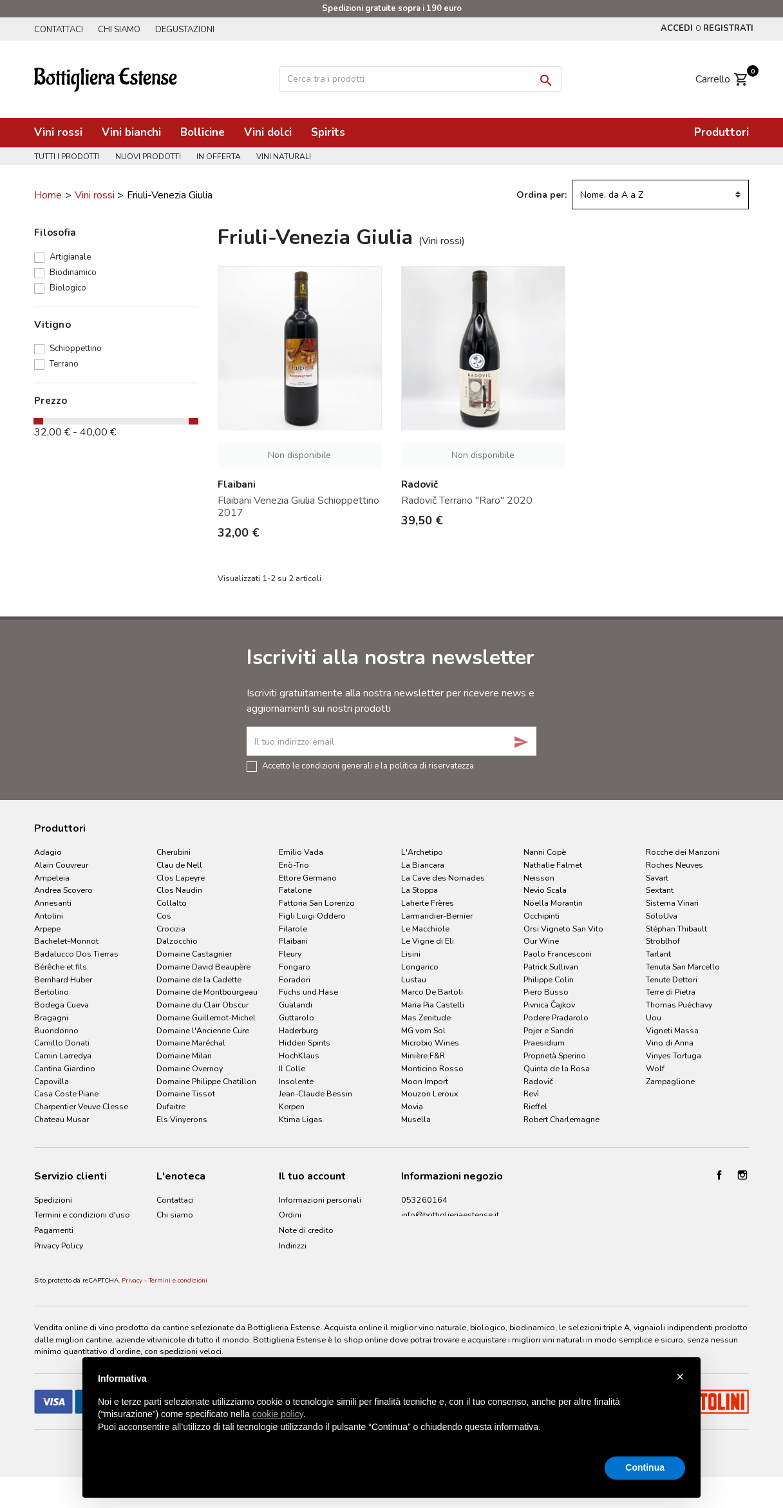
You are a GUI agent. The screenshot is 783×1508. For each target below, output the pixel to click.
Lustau (413, 979)
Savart (657, 877)
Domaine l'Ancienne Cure (202, 1030)
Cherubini (173, 851)
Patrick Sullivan (551, 966)
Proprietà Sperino (555, 1055)
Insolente (296, 1081)
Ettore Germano (308, 877)
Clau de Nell (179, 864)
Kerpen (292, 1106)
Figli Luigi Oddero (312, 915)
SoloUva (661, 915)
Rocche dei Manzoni (682, 851)
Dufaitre (170, 1106)
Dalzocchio (177, 940)
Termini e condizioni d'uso (82, 1214)
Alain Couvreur (61, 864)
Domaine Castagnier (194, 953)
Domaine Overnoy (189, 1068)
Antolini (48, 915)
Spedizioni (53, 1199)
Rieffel (535, 1106)
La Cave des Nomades (443, 877)
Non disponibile (299, 455)
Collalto (171, 902)
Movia (412, 1106)
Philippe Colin (549, 979)
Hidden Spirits (304, 1042)
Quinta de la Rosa (557, 1068)
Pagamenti (53, 1230)
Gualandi (295, 1004)
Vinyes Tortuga (673, 1055)
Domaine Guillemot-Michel (206, 1017)
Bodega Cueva (61, 1004)
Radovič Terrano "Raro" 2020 (467, 500)
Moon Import (424, 1081)
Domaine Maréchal (190, 1042)
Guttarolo (296, 1017)
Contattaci (58, 29)
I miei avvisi (300, 1260)
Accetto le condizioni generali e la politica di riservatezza (368, 765)
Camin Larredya (62, 1055)
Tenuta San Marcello (683, 966)
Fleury (290, 953)
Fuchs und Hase (308, 991)
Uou (653, 1017)
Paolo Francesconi (558, 953)
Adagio (48, 851)
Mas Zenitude (426, 1017)
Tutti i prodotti (67, 156)
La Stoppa (419, 889)
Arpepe (47, 928)
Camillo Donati (62, 1042)
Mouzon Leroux (429, 1093)
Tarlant (658, 953)
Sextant (660, 889)
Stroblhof (663, 940)
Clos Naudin (179, 889)
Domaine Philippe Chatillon (206, 1081)
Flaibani (293, 940)
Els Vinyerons (181, 1119)
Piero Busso (546, 991)
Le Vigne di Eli (427, 940)
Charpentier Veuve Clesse (81, 1106)
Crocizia (170, 928)
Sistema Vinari (672, 902)
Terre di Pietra (670, 991)
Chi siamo (121, 29)
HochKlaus (299, 1055)
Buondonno (56, 1030)
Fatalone (295, 889)
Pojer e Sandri (549, 1030)
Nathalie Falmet (553, 864)
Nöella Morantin (553, 902)
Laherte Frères (427, 902)
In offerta (222, 156)
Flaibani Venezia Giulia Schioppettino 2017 (298, 506)
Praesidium (544, 1042)
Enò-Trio (294, 864)
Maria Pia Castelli (432, 1004)
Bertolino (51, 991)
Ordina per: (541, 195)
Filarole (293, 928)
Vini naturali (289, 156)
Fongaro (294, 966)
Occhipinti (542, 915)
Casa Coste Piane (66, 1093)
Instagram (742, 1175)
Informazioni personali (320, 1199)
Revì (531, 1093)
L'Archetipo (422, 851)
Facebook (719, 1175)
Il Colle (292, 1068)
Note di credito (306, 1230)
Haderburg (298, 1030)
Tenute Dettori (671, 979)
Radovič (538, 1081)
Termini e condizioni (178, 1301)
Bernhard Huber (63, 979)
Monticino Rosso (432, 1068)
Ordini (290, 1214)
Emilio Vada (301, 851)
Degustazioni (190, 29)
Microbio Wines (430, 1042)
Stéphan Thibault (676, 928)
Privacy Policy (58, 1245)
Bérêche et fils (60, 966)
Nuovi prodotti (150, 156)
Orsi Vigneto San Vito (563, 928)
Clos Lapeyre (180, 877)
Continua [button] (645, 1467)
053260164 (424, 1199)
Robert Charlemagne (561, 1119)
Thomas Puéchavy (679, 1004)
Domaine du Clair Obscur (202, 1004)
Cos (163, 915)
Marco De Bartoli (432, 991)
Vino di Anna (669, 1042)
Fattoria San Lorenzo (317, 902)
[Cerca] (420, 79)
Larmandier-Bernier (437, 915)
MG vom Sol (423, 1030)
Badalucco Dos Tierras (76, 953)
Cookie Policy (59, 1260)
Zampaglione (670, 1081)
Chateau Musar (61, 1119)
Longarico (420, 966)
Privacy (132, 1301)
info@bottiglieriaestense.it (450, 1214)
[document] (391, 1413)
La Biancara (422, 864)
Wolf (655, 1068)
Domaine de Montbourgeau (207, 991)
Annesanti (52, 902)
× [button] (680, 1377)
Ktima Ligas (301, 1119)
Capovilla (51, 1081)
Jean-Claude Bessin (315, 1093)
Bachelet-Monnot (66, 940)
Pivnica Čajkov (549, 1004)
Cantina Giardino (64, 1068)
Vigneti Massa (672, 1030)
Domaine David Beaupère (203, 966)
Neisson (539, 877)
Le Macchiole (425, 928)
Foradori (294, 979)
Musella (416, 1119)
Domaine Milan (184, 1055)
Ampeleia (52, 877)
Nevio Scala (545, 889)
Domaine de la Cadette (198, 979)
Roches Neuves (674, 864)
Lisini (410, 953)
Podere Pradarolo (556, 1017)
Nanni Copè (545, 851)
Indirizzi (293, 1245)
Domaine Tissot (185, 1093)
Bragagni (51, 1017)
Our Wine (541, 940)
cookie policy (277, 1414)
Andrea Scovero (63, 889)
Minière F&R (423, 1055)
